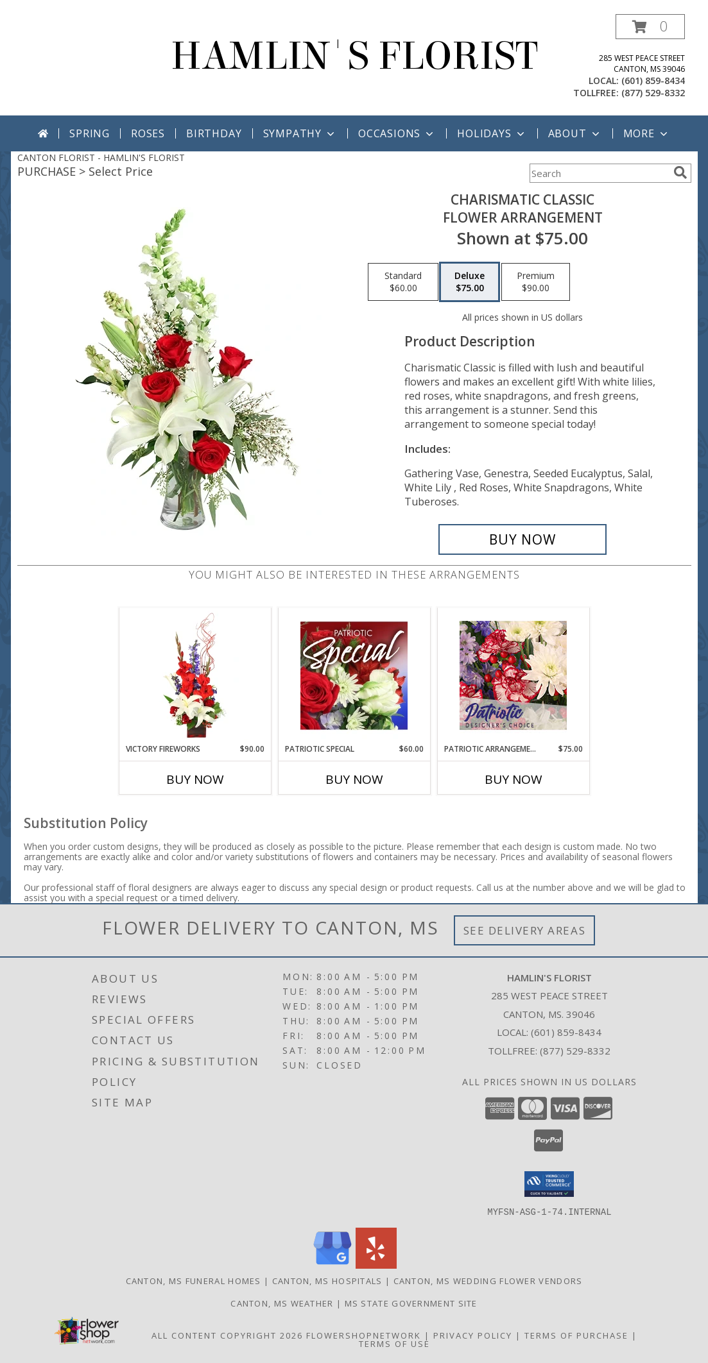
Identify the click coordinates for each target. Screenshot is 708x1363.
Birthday (213, 133)
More (646, 133)
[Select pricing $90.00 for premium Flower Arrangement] (535, 282)
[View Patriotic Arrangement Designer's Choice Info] (513, 675)
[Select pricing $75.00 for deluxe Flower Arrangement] (469, 282)
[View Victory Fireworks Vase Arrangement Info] (194, 675)
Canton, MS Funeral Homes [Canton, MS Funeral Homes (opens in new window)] (193, 1280)
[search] (680, 172)
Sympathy (300, 133)
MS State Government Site (411, 1302)
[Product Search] (599, 173)
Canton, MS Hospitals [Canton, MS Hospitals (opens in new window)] (327, 1280)
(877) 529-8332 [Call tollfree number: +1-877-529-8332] (653, 93)
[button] (650, 26)
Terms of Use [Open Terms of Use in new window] (394, 1343)
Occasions (397, 133)
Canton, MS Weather (281, 1302)
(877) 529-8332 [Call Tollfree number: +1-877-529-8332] (575, 1050)
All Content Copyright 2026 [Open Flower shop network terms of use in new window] (227, 1335)
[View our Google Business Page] (332, 1264)
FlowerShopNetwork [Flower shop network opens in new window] (363, 1335)
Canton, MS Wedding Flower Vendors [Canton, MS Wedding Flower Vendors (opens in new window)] (488, 1280)
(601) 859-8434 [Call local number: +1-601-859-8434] (653, 80)
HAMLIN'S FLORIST (354, 56)
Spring (89, 133)
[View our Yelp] (376, 1264)
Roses (148, 133)
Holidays (491, 133)
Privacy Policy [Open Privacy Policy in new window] (472, 1335)
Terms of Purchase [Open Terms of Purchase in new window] (576, 1335)
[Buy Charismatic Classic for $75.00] (522, 539)
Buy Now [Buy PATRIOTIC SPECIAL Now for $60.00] (354, 779)
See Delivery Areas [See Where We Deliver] (524, 930)
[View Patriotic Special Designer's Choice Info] (354, 675)
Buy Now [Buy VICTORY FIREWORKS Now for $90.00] (195, 779)
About (575, 133)
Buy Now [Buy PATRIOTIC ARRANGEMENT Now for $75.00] (513, 779)
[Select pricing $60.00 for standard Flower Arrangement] (403, 282)
